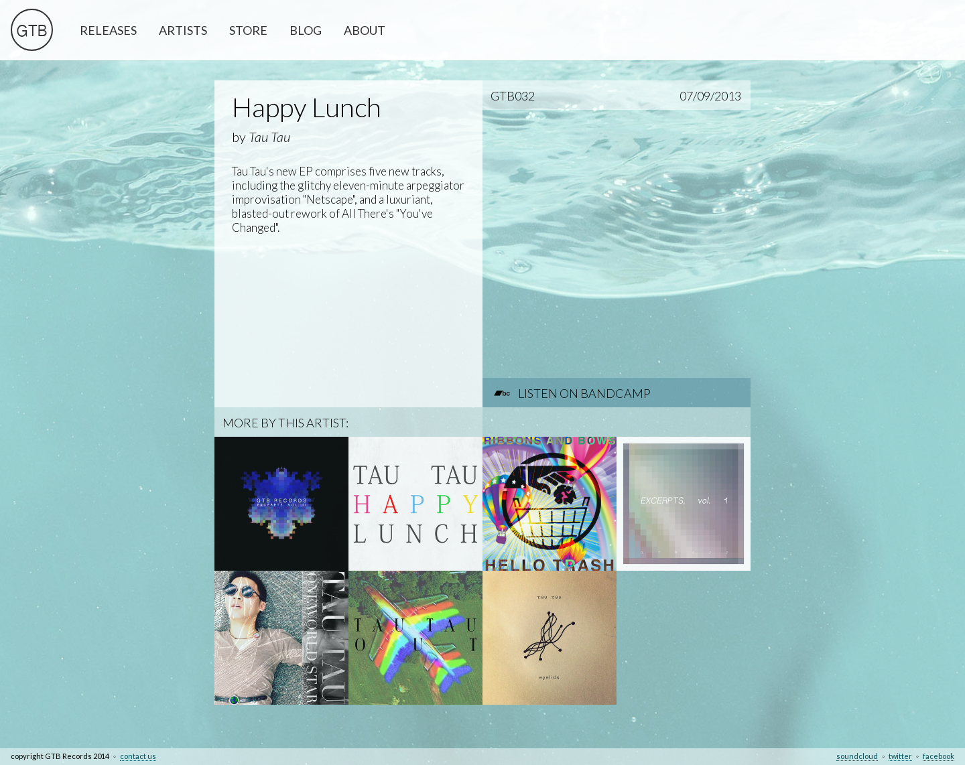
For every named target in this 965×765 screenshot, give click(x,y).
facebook (938, 756)
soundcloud (857, 756)
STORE (248, 30)
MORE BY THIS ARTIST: (285, 422)
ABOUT (364, 30)
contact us (138, 756)
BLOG (306, 30)
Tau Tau (269, 137)
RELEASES (108, 30)
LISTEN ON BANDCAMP (584, 393)
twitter (900, 756)
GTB (32, 32)
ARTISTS (183, 30)
